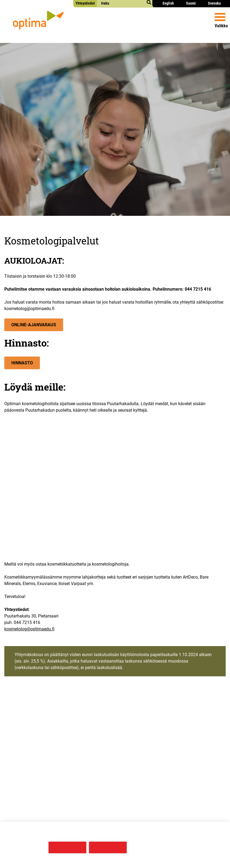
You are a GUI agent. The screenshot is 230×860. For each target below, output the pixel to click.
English (168, 3)
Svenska (214, 3)
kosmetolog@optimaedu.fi (29, 628)
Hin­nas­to (22, 362)
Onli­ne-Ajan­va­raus (33, 324)
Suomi (191, 3)
